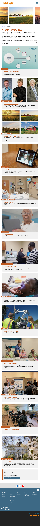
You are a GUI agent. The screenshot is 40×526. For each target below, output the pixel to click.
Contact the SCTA (34, 494)
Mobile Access (12, 500)
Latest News (19, 494)
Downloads (3, 494)
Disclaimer (3, 496)
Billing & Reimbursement (26, 495)
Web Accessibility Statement (4, 498)
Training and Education (11, 502)
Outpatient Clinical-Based (12, 497)
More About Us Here (12, 477)
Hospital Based (12, 494)
